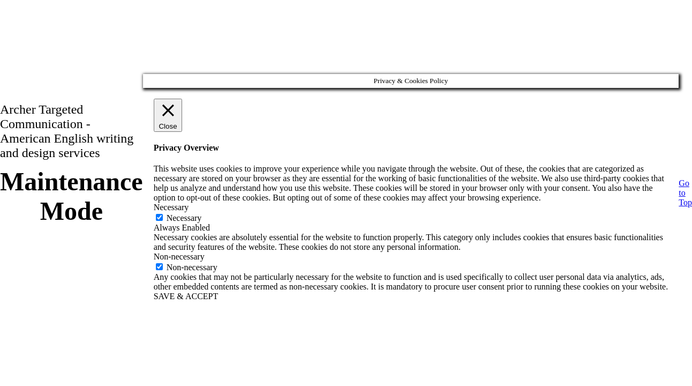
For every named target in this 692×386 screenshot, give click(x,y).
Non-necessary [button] (179, 256)
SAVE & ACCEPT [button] (186, 296)
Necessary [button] (171, 207)
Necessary (184, 217)
